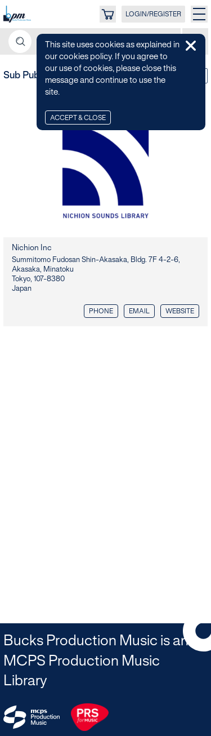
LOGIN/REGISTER (153, 14)
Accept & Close (78, 118)
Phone (101, 311)
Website (179, 311)
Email (139, 311)
